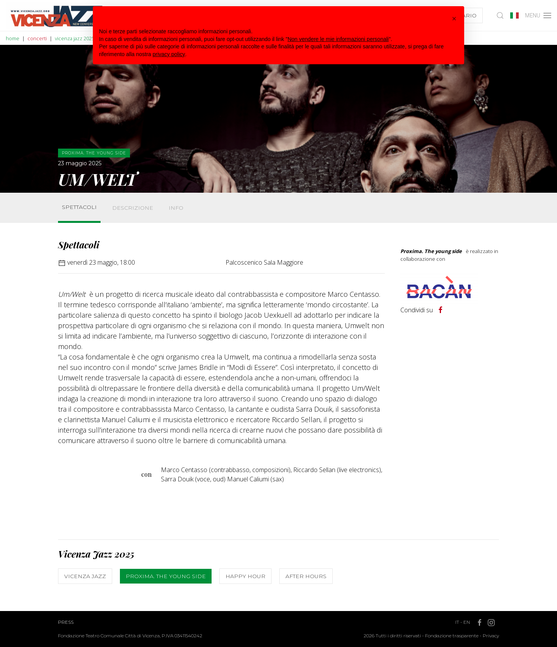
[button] (454, 18)
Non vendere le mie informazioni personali (337, 39)
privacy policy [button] (169, 54)
